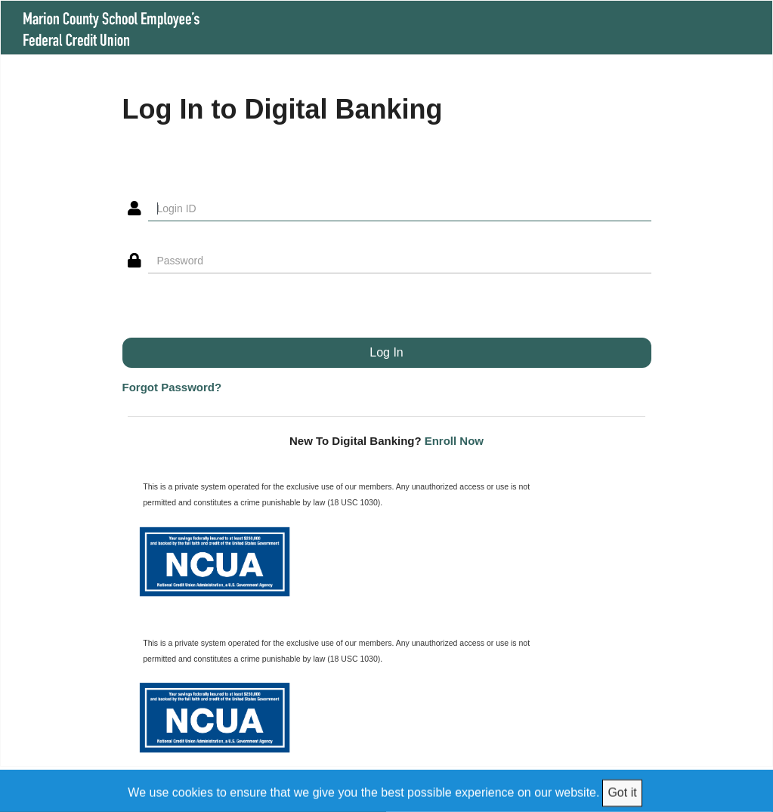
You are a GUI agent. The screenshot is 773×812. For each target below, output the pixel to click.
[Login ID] (399, 208)
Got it (622, 792)
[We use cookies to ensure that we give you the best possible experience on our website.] (387, 790)
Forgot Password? (172, 387)
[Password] (399, 260)
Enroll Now (454, 440)
